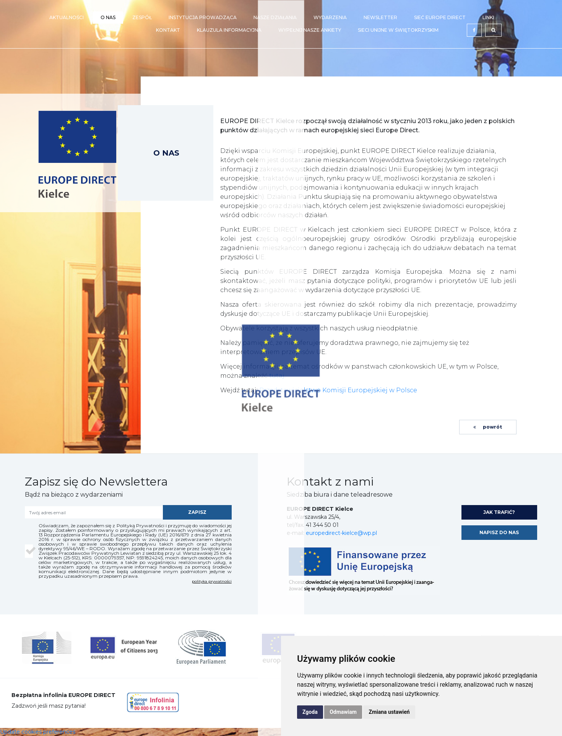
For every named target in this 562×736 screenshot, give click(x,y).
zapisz (197, 512)
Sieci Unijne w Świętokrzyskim (398, 30)
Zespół (142, 17)
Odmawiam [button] (343, 712)
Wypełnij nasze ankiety (309, 30)
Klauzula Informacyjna (229, 30)
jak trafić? (499, 512)
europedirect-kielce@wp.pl (341, 533)
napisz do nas (499, 532)
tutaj (276, 375)
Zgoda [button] (310, 712)
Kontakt (168, 30)
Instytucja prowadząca (203, 17)
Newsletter (380, 17)
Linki (488, 17)
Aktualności (66, 17)
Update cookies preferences (37, 731)
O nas (108, 17)
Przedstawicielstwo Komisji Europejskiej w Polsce (338, 390)
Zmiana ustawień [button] (389, 712)
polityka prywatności (212, 581)
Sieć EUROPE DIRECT (440, 17)
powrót (487, 427)
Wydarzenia (330, 17)
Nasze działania (275, 17)
